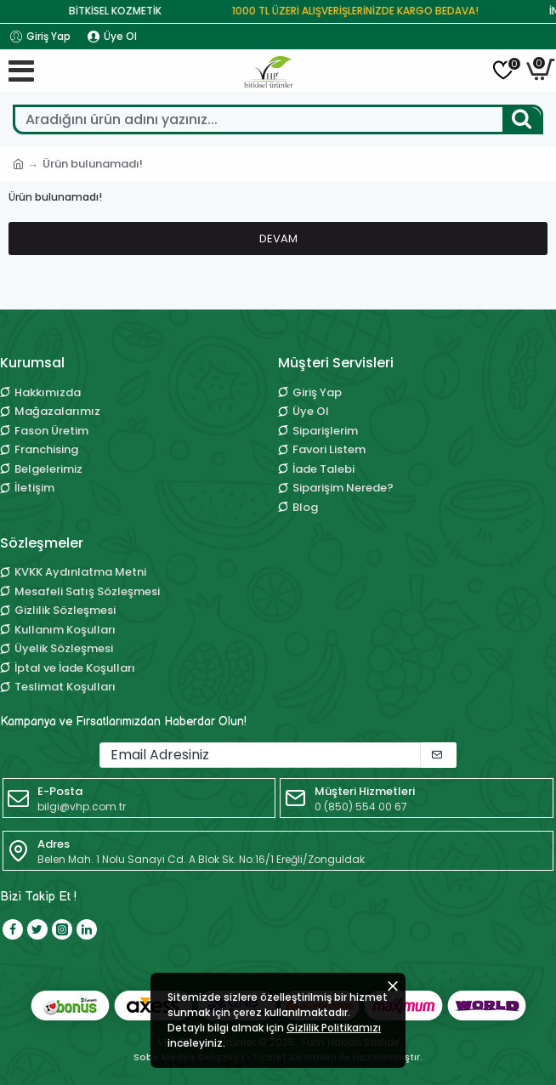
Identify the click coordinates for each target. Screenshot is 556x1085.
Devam (278, 238)
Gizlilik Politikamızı (334, 1027)
